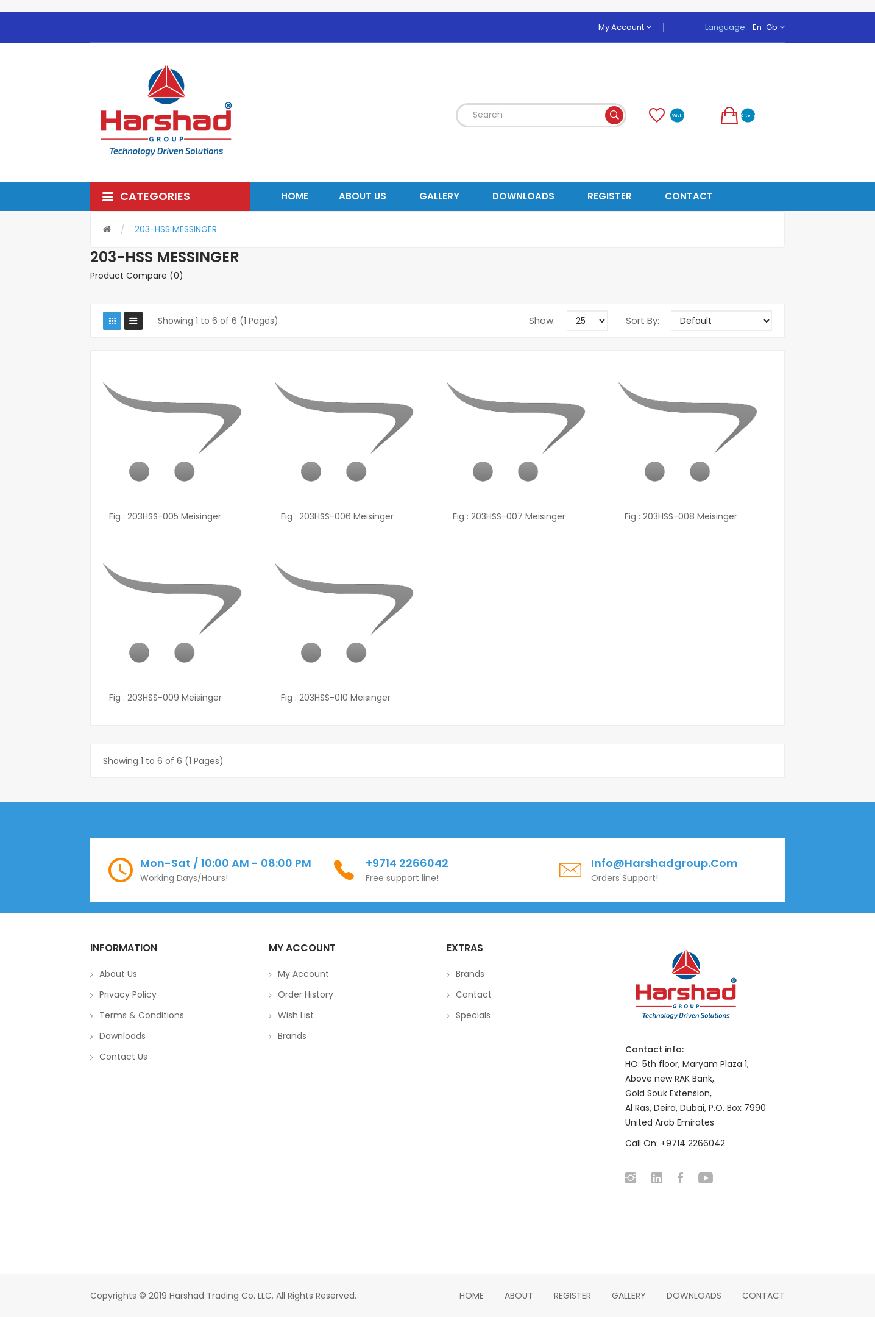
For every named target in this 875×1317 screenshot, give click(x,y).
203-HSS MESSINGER (176, 229)
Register (572, 1296)
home (471, 1296)
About (519, 1296)
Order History (305, 994)
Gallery (629, 1296)
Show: (542, 320)
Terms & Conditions (141, 1015)
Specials (473, 1015)
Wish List (296, 1015)
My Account (624, 27)
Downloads (122, 1036)
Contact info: (654, 1049)
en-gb (769, 27)
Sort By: (642, 320)
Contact (474, 994)
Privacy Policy (128, 994)
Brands (292, 1036)
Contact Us (123, 1057)
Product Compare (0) (136, 275)
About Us (118, 974)
